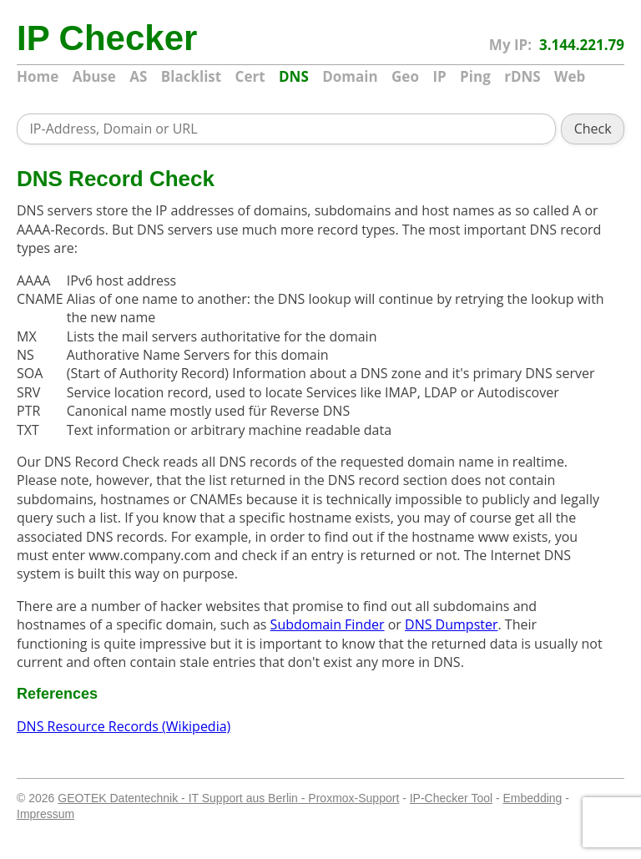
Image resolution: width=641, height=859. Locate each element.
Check (593, 128)
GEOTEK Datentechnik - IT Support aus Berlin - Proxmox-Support (228, 798)
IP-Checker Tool (451, 798)
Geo (405, 76)
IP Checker (93, 38)
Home (37, 76)
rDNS (522, 76)
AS (138, 76)
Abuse (94, 76)
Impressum (45, 814)
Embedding (533, 798)
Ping (475, 76)
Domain (349, 76)
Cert (250, 76)
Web (569, 76)
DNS (294, 76)
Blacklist (191, 76)
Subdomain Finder (327, 624)
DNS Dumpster (451, 624)
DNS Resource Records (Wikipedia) (123, 726)
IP (439, 76)
